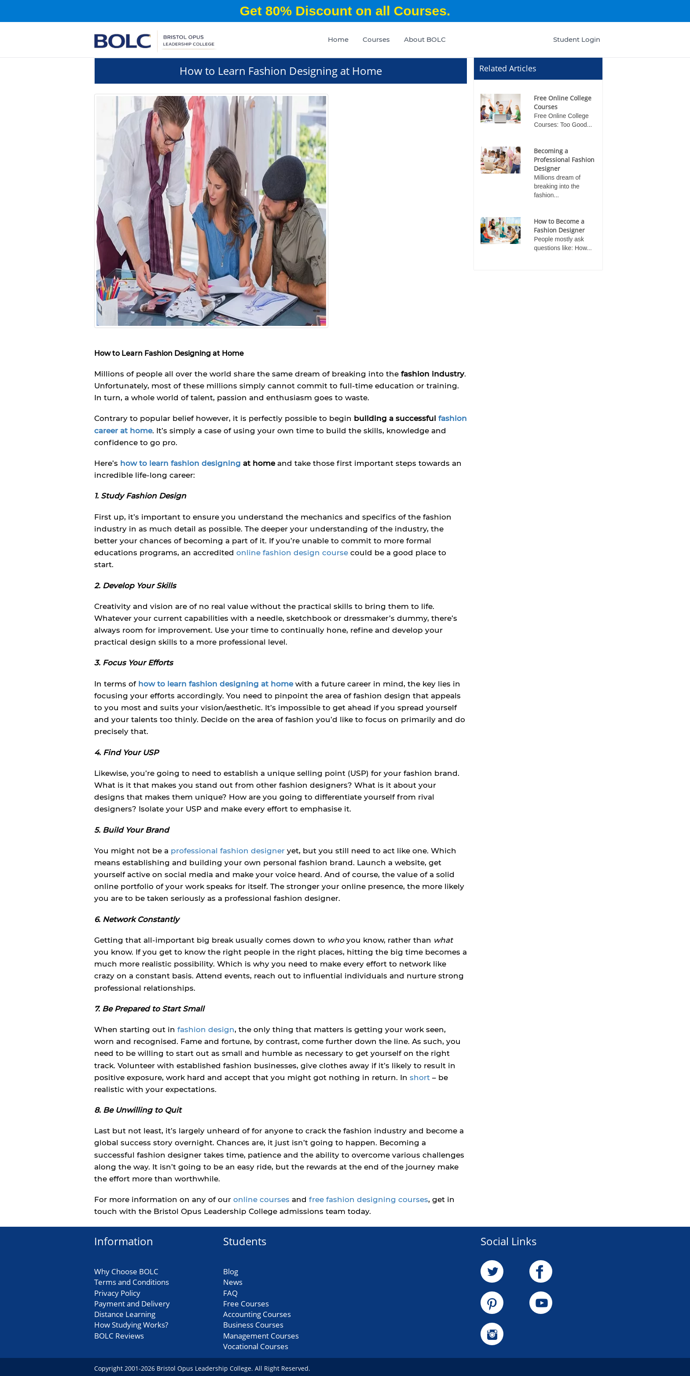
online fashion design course (292, 551)
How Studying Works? (131, 1323)
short (421, 1076)
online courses (261, 1198)
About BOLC (425, 39)
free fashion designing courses (368, 1198)
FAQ (230, 1291)
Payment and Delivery (132, 1302)
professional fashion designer (228, 849)
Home (338, 39)
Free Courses (246, 1302)
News (232, 1281)
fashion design (206, 1028)
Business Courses (253, 1323)
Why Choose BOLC (126, 1270)
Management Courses (261, 1334)
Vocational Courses (255, 1345)
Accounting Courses (257, 1313)
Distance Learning (124, 1313)
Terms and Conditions (131, 1281)
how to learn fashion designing (180, 461)
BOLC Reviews (119, 1334)
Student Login (576, 39)
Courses (376, 39)
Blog (230, 1270)
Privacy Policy (117, 1291)
